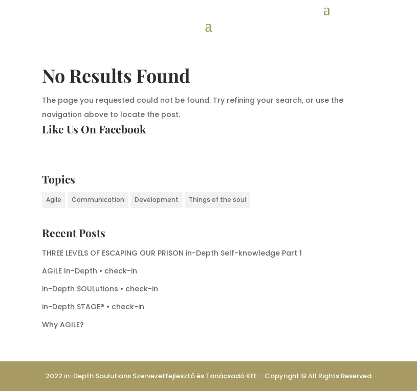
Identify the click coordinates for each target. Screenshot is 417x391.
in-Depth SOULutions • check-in (100, 289)
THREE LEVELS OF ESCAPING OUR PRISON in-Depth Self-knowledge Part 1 (172, 253)
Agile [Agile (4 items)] (53, 199)
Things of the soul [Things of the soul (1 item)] (217, 199)
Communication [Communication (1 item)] (98, 199)
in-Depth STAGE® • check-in (93, 307)
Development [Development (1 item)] (157, 199)
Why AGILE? (63, 324)
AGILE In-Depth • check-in (89, 271)
